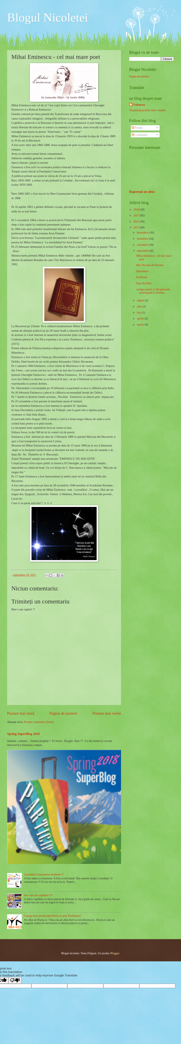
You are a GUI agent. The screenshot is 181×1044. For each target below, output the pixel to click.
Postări (137, 127)
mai (139, 312)
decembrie (143, 232)
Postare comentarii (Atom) (39, 722)
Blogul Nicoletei (47, 17)
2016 (136, 221)
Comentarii (139, 134)
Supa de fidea (143, 283)
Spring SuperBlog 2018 (23, 734)
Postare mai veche (107, 713)
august (141, 300)
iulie (140, 306)
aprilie (141, 318)
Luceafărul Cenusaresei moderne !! (43, 874)
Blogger (114, 953)
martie (141, 324)
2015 (136, 227)
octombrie (143, 244)
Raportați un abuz (142, 191)
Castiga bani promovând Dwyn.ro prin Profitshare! (52, 915)
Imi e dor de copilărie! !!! (38, 895)
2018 (136, 209)
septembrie (143, 250)
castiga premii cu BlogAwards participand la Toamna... (153, 291)
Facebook (141, 277)
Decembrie (142, 271)
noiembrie (143, 238)
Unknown (139, 104)
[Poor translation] (14, 980)
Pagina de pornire (63, 713)
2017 (136, 215)
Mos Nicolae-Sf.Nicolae (149, 265)
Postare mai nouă (20, 713)
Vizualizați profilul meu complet (147, 110)
